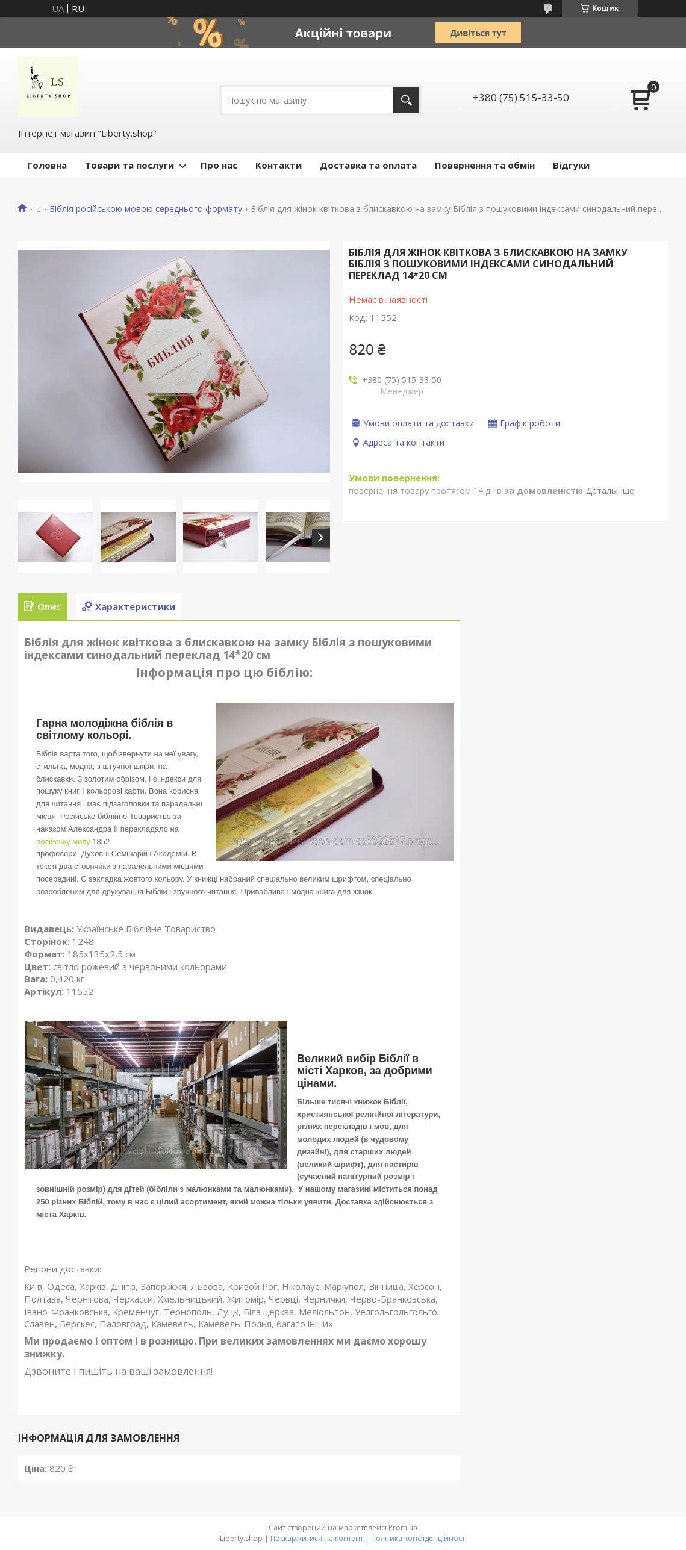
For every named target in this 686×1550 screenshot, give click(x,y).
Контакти (278, 165)
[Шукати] (406, 100)
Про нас (219, 165)
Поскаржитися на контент (316, 1538)
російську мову (63, 841)
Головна (47, 165)
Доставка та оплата (368, 165)
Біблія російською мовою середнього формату (145, 209)
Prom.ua (402, 1527)
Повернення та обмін (485, 165)
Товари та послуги (129, 165)
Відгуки (571, 165)
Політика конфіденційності (419, 1538)
